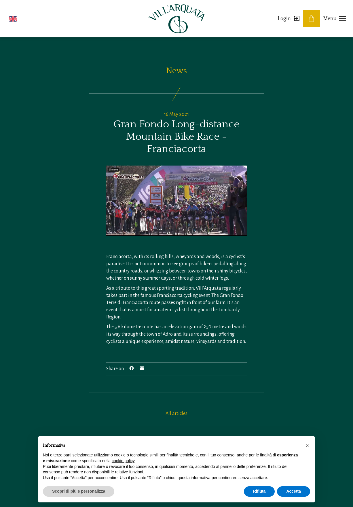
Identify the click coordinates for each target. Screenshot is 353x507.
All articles (176, 413)
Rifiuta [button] (259, 491)
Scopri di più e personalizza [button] (78, 491)
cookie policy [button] (123, 460)
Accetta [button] (293, 491)
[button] (13, 18)
